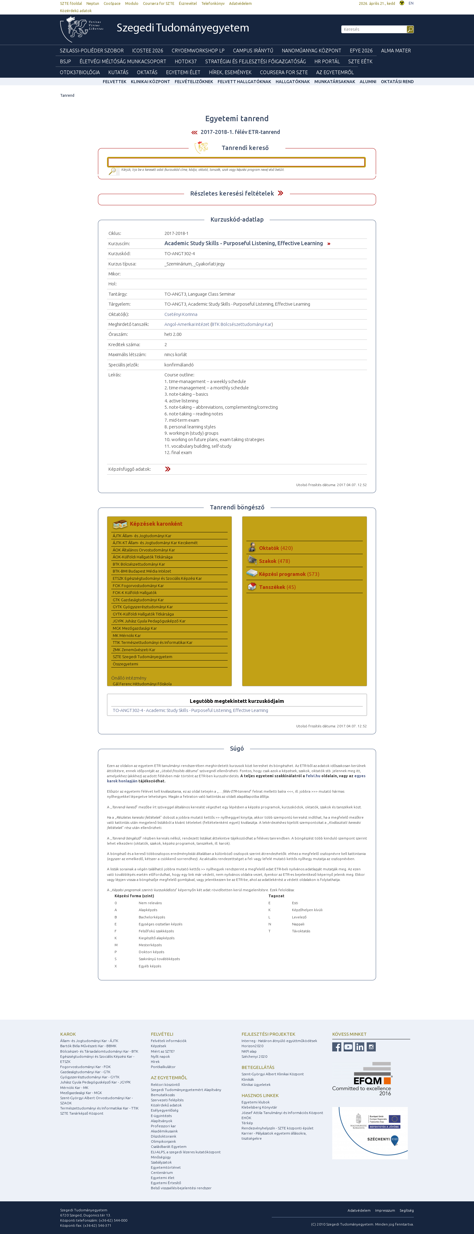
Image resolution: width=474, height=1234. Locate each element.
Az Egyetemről (335, 72)
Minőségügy (161, 1157)
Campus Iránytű (253, 50)
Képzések (158, 1046)
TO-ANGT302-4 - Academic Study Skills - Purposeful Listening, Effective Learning (190, 710)
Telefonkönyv (213, 3)
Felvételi (162, 1034)
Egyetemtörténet (166, 1167)
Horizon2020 (252, 1046)
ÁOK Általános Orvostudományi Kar (144, 550)
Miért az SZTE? (162, 1051)
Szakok (274, 561)
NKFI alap (249, 1051)
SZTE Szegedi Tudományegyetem (142, 656)
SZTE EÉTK (360, 61)
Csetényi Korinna (180, 314)
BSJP (65, 61)
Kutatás (118, 72)
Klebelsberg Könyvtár (259, 1107)
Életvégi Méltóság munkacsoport (123, 61)
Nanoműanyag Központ (311, 50)
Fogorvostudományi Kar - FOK (85, 1067)
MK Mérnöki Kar (127, 635)
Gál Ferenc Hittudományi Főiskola (142, 684)
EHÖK (246, 1118)
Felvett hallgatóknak (244, 81)
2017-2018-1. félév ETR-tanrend (240, 132)
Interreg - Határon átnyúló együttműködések (279, 1041)
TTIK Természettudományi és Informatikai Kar (153, 642)
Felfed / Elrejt (280, 193)
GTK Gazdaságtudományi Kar (138, 600)
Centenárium (162, 1172)
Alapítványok (161, 1121)
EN (411, 3)
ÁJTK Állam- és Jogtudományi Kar (142, 536)
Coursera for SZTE (158, 3)
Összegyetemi (125, 664)
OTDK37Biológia (80, 72)
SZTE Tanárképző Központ (81, 1113)
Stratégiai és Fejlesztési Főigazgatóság (255, 61)
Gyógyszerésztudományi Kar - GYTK (89, 1077)
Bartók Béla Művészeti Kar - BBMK (88, 1046)
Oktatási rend (397, 81)
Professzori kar (163, 1126)
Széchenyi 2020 (254, 1056)
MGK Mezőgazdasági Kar (135, 628)
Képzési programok (289, 574)
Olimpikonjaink (163, 1141)
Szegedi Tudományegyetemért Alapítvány (186, 1090)
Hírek (155, 1062)
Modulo (131, 3)
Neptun (92, 3)
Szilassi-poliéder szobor (92, 50)
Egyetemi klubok (256, 1102)
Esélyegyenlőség (164, 1110)
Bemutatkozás (163, 1095)
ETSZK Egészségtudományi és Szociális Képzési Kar (157, 578)
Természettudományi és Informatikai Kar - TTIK (99, 1108)
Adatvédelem (240, 3)
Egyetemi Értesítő (166, 1183)
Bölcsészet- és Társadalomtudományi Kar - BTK (99, 1051)
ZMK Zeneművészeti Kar (134, 650)
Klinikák (248, 1079)
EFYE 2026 (361, 50)
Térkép (247, 1123)
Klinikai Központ (150, 81)
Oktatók (276, 548)
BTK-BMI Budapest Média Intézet (142, 571)
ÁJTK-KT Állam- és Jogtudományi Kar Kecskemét (155, 543)
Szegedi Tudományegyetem (183, 28)
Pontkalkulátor (163, 1067)
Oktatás (147, 72)
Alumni (368, 81)
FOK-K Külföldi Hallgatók (135, 592)
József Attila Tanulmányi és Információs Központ (282, 1113)
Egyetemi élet (183, 72)
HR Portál (327, 61)
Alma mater (396, 50)
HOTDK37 (186, 61)
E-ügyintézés (161, 1116)
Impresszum (385, 1210)
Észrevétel (188, 3)
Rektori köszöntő (165, 1084)
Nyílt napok (160, 1056)
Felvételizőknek (194, 81)
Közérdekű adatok (76, 11)
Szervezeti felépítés (167, 1100)
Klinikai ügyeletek (256, 1084)
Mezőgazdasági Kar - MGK (81, 1093)
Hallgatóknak (293, 81)
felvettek (114, 81)
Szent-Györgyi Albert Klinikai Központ (273, 1074)
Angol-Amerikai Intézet (186, 324)
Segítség (407, 1210)
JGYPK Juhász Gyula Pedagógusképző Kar (149, 621)
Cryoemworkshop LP (198, 50)
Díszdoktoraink (163, 1136)
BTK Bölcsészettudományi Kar (241, 324)
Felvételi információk (169, 1041)
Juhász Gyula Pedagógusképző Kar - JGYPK (95, 1082)
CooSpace (112, 3)
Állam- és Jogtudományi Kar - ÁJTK (89, 1041)
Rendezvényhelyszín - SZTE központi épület (277, 1128)
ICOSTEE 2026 (147, 50)
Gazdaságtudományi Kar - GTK (85, 1072)
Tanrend (67, 95)
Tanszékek (277, 587)
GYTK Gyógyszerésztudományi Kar (143, 607)
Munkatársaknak (334, 81)
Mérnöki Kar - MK (74, 1087)
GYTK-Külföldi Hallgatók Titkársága (143, 614)
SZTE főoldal (71, 3)
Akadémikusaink (164, 1131)
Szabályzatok (161, 1162)
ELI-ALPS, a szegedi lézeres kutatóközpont (186, 1152)
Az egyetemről (169, 1077)
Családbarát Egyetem (169, 1146)
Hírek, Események (230, 72)
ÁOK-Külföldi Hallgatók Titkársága (143, 557)
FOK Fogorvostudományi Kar (138, 585)
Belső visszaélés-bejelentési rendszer (181, 1188)
